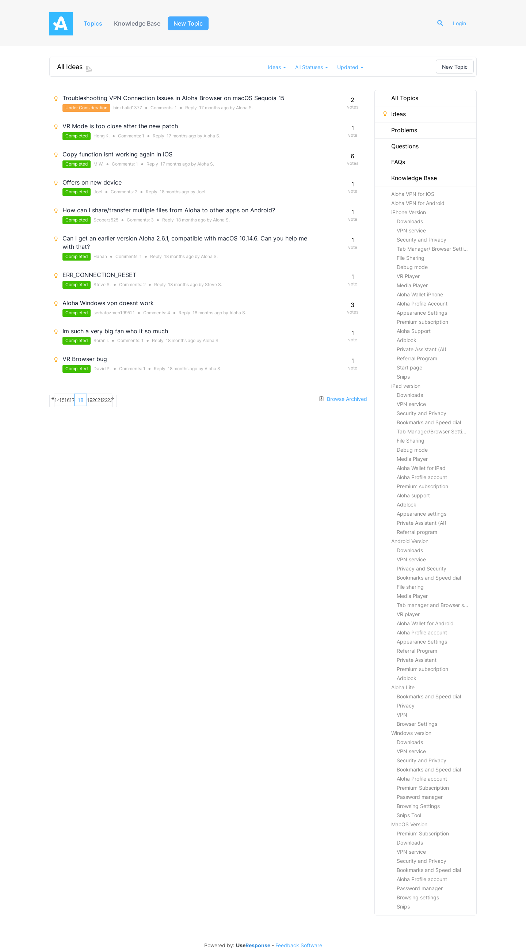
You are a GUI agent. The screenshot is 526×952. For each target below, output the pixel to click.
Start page (409, 367)
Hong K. (102, 136)
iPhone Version (408, 212)
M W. (98, 164)
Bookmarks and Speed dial (429, 422)
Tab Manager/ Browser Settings (434, 249)
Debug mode (412, 267)
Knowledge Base (140, 23)
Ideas (394, 114)
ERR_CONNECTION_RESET (99, 274)
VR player (408, 614)
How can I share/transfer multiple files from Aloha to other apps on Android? (168, 210)
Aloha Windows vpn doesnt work (108, 303)
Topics (94, 23)
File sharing (410, 587)
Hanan (100, 256)
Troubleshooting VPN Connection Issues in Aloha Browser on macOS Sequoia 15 (173, 98)
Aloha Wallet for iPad (421, 468)
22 (171, 400)
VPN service (411, 230)
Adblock (406, 340)
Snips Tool (409, 815)
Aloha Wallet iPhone (420, 294)
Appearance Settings (422, 313)
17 (107, 400)
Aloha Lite (403, 687)
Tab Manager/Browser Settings (434, 431)
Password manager (420, 797)
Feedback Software (298, 945)
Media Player (412, 285)
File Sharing (410, 258)
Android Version (409, 541)
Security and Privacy (421, 239)
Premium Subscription (423, 788)
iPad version (405, 386)
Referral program (417, 532)
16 (94, 400)
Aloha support (413, 495)
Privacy (406, 705)
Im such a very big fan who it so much (115, 331)
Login (462, 23)
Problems (399, 130)
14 (68, 400)
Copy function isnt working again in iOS (117, 154)
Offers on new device (92, 182)
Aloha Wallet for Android (425, 623)
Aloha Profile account (422, 477)
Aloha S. (244, 107)
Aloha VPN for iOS (412, 194)
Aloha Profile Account (422, 303)
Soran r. (101, 340)
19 (132, 400)
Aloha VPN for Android (418, 203)
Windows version (411, 733)
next (196, 400)
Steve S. (102, 284)
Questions (400, 146)
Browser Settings (417, 724)
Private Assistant (417, 660)
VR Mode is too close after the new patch (120, 126)
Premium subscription (422, 322)
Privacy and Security (421, 568)
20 (145, 400)
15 (81, 400)
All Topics (400, 98)
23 (183, 400)
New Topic (192, 23)
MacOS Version (409, 824)
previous (55, 400)
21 (158, 400)
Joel (98, 191)
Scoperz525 (106, 220)
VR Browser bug (84, 359)
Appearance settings (421, 514)
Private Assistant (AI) (421, 349)
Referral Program (417, 358)
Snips (403, 376)
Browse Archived (343, 399)
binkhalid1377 (127, 107)
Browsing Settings (418, 806)
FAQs (393, 162)
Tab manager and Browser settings (436, 605)
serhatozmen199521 (114, 312)
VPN (402, 715)
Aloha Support (414, 331)
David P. (102, 368)
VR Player (408, 276)
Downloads (410, 221)
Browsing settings (418, 897)
